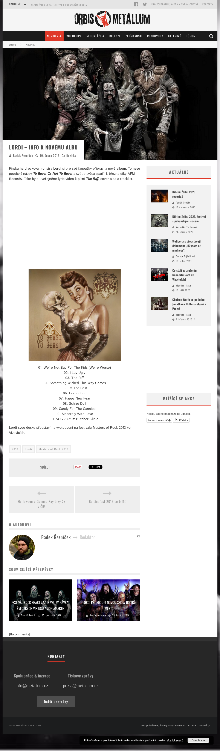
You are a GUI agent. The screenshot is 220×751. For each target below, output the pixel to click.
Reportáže (94, 36)
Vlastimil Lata (183, 285)
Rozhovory (155, 36)
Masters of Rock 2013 (53, 449)
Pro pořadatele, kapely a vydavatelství (174, 4)
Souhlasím (198, 740)
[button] (181, 420)
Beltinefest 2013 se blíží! (107, 501)
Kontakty (207, 4)
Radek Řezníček (23, 155)
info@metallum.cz (32, 686)
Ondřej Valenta (98, 615)
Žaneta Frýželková (185, 256)
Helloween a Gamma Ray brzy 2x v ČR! (41, 504)
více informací (175, 740)
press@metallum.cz (80, 686)
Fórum (191, 36)
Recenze (115, 36)
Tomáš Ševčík (28, 615)
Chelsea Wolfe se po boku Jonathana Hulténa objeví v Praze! (189, 304)
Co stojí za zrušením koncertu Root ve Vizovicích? (184, 275)
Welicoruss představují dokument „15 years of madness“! (186, 245)
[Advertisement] (179, 359)
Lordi (28, 449)
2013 (15, 449)
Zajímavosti (133, 36)
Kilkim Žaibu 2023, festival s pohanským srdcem (59, 4)
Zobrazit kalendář (159, 420)
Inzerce (192, 725)
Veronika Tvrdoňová (186, 227)
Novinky (52, 36)
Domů (12, 45)
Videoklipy (74, 36)
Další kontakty (56, 701)
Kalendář (175, 36)
